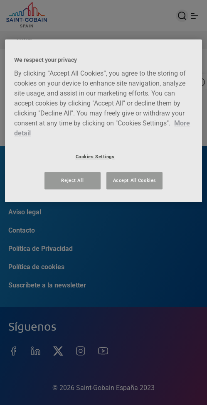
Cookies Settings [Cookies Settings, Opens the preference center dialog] (95, 157)
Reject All (72, 180)
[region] (103, 120)
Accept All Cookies (134, 180)
